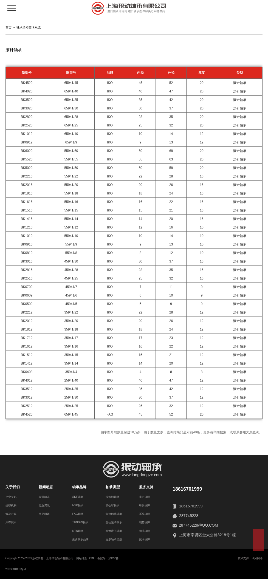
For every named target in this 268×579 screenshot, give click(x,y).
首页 (8, 27)
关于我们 (12, 487)
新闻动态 (46, 487)
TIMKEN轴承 (80, 522)
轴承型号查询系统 (28, 27)
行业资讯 (44, 505)
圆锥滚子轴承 (114, 530)
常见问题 (44, 513)
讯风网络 (257, 558)
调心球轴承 (112, 505)
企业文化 (10, 496)
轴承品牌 (79, 487)
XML (92, 558)
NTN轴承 (77, 530)
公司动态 (44, 496)
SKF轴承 (77, 496)
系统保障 (144, 513)
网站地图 (81, 558)
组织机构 (10, 505)
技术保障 (144, 539)
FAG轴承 (77, 513)
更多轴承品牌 (80, 539)
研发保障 (144, 505)
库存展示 (10, 522)
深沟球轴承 (112, 496)
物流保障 (144, 530)
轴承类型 (113, 487)
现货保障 (144, 522)
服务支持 (146, 487)
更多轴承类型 (114, 539)
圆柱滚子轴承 (114, 522)
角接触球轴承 (114, 513)
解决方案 (10, 513)
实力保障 (144, 496)
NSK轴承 (77, 505)
